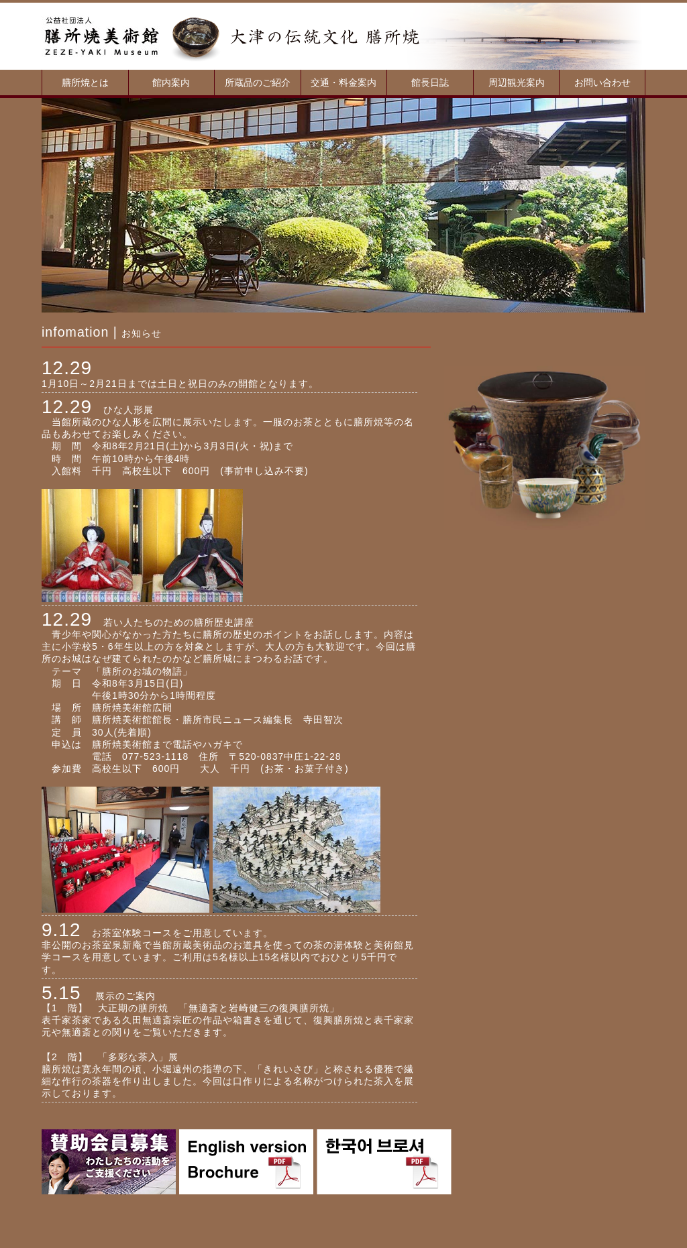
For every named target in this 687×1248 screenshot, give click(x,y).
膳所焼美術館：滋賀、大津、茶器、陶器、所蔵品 (102, 36)
